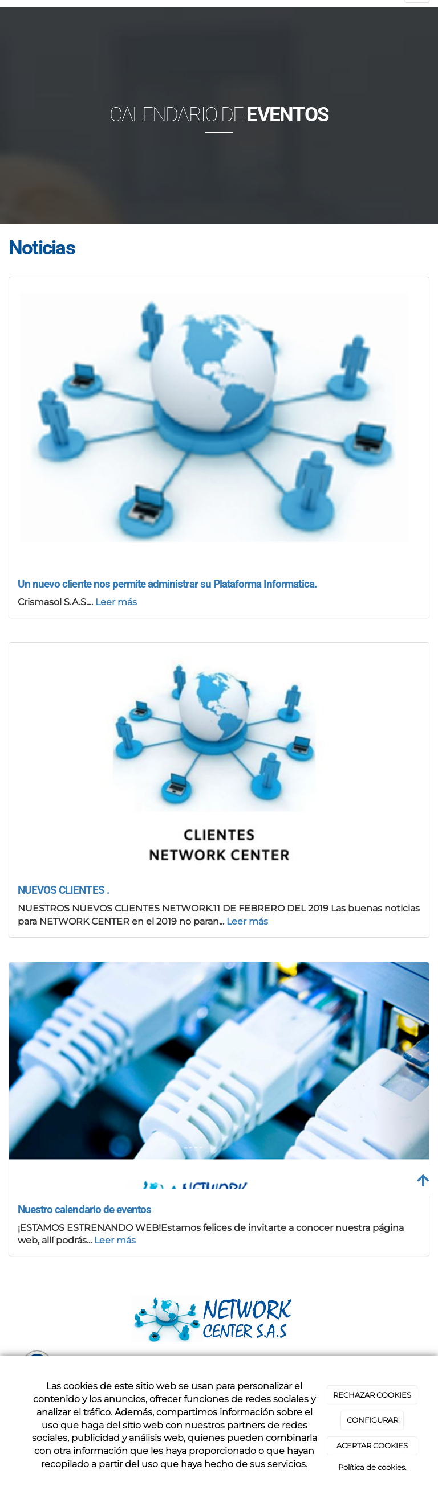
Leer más (116, 602)
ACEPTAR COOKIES (372, 1445)
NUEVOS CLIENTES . (64, 890)
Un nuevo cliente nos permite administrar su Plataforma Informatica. (167, 583)
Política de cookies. (372, 1467)
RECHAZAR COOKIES (372, 1394)
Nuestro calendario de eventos (84, 1209)
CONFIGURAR (372, 1419)
